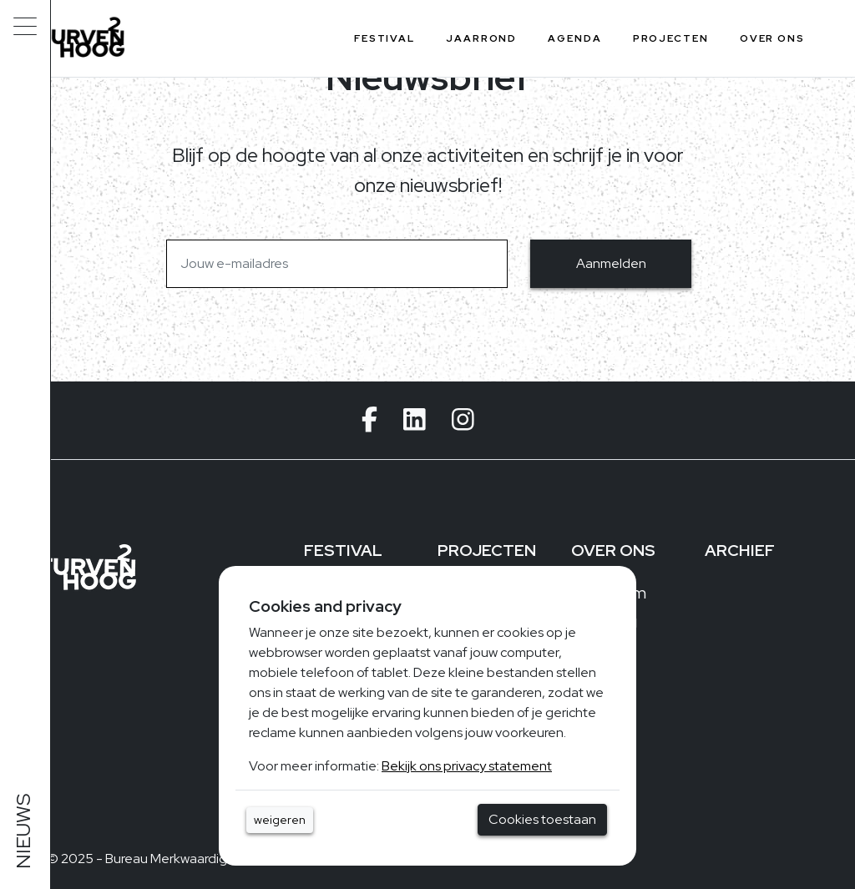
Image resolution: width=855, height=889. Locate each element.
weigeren (280, 819)
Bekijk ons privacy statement (467, 766)
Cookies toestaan (542, 819)
